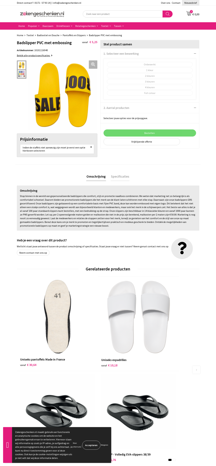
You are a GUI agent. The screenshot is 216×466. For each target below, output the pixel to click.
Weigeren (104, 445)
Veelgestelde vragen (77, 410)
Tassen (117, 25)
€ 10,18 (74, 331)
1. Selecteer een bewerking (121, 53)
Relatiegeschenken (85, 25)
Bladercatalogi (74, 382)
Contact (176, 2)
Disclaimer (162, 396)
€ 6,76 (118, 335)
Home (21, 25)
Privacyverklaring (166, 391)
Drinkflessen (63, 25)
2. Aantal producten (116, 108)
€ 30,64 (28, 335)
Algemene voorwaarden (169, 382)
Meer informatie (77, 445)
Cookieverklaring (166, 386)
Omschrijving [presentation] (96, 177)
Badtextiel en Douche (48, 35)
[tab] (96, 177)
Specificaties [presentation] (120, 177)
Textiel (104, 25)
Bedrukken (72, 396)
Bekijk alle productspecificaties (34, 55)
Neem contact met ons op (33, 254)
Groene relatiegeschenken (81, 391)
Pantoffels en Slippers (74, 35)
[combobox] (123, 14)
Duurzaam (47, 25)
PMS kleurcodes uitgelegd (80, 400)
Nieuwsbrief (190, 2)
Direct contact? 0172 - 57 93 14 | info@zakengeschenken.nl (49, 2)
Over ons (165, 2)
